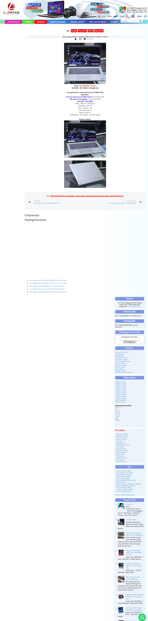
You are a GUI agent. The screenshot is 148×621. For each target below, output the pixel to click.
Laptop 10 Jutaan (121, 398)
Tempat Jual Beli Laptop (124, 489)
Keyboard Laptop (121, 365)
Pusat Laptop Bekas (123, 478)
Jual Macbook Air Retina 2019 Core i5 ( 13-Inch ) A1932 (48, 283)
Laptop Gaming (120, 402)
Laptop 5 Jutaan (120, 389)
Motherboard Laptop (123, 476)
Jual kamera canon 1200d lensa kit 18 (47, 203)
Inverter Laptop (121, 462)
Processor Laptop (122, 434)
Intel (116, 409)
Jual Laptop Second (122, 358)
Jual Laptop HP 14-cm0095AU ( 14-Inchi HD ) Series (47, 286)
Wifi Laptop (120, 447)
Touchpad (119, 441)
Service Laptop (77, 22)
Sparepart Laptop (121, 359)
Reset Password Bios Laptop (126, 480)
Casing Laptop (121, 449)
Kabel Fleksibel (121, 443)
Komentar (90, 39)
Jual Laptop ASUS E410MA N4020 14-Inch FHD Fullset (47, 292)
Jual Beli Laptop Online (124, 491)
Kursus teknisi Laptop (123, 471)
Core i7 (117, 417)
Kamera (28, 22)
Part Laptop (120, 430)
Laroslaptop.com (134, 306)
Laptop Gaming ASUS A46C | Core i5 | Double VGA (134, 566)
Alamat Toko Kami (121, 352)
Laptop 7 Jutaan (120, 393)
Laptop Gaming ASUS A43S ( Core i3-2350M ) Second (134, 552)
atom (117, 407)
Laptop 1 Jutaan (120, 382)
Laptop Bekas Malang (123, 475)
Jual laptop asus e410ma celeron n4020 (122, 203)
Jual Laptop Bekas (97, 22)
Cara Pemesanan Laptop (124, 473)
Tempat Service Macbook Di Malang (128, 484)
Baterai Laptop (120, 367)
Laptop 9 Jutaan (120, 396)
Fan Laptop (120, 460)
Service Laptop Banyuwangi (124, 495)
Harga (73, 31)
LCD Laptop (119, 369)
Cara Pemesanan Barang (123, 372)
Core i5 (117, 415)
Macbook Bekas (120, 400)
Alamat (114, 22)
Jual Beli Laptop (131, 520)
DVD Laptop (120, 454)
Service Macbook (58, 22)
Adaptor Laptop (120, 371)
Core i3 (117, 413)
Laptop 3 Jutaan (120, 385)
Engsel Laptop (121, 439)
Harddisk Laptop (121, 436)
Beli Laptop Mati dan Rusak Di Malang (133, 578)
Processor (82, 31)
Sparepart (99, 31)
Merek (90, 31)
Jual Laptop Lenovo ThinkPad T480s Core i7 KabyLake (47, 280)
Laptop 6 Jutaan (120, 391)
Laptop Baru (119, 354)
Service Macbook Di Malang (125, 486)
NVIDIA (117, 420)
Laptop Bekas (13, 22)
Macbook (41, 22)
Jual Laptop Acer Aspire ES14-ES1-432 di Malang (134, 609)
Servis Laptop (121, 482)
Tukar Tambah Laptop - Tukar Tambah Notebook (134, 534)
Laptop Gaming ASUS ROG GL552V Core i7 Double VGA (135, 597)
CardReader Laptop (122, 445)
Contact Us (129, 504)
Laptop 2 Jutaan (120, 384)
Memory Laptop (121, 438)
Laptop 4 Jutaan (120, 387)
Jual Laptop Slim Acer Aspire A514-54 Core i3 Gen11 (47, 289)
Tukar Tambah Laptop (122, 361)
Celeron (118, 411)
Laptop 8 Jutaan (120, 395)
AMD (117, 418)
